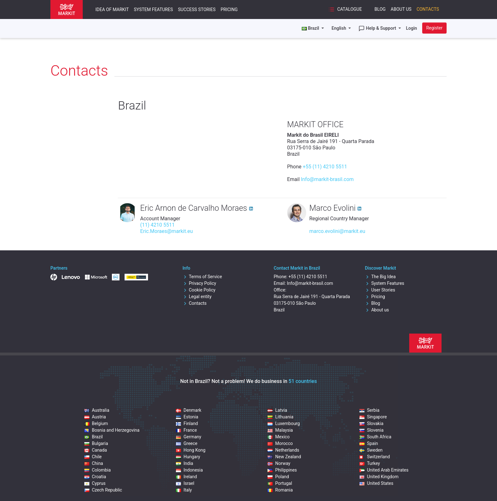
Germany (188, 436)
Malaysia (280, 430)
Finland (187, 423)
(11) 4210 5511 (157, 225)
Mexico (278, 436)
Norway (279, 463)
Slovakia (371, 423)
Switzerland (374, 456)
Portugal (280, 483)
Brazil (93, 436)
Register (434, 27)
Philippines (282, 470)
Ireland (186, 476)
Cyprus (95, 483)
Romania (280, 489)
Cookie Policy (199, 289)
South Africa (375, 436)
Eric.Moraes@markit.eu (166, 231)
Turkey (369, 463)
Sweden (371, 450)
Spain (368, 443)
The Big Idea (380, 276)
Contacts (427, 9)
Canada (95, 450)
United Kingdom (379, 476)
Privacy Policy (199, 283)
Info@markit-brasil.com (327, 179)
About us (377, 309)
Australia (96, 410)
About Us (401, 9)
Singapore (373, 416)
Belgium (96, 423)
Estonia (187, 416)
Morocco (280, 443)
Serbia (369, 410)
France (186, 430)
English (339, 28)
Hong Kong (190, 450)
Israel (185, 483)
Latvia (277, 410)
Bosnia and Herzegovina (112, 430)
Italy (184, 489)
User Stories (380, 289)
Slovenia (371, 430)
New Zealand (284, 456)
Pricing (229, 9)
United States (376, 483)
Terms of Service (202, 276)
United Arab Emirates (384, 470)
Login (411, 28)
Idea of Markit (112, 9)
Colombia (97, 470)
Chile (93, 456)
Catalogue (345, 9)
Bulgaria (96, 443)
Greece (186, 443)
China (93, 463)
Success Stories (196, 9)
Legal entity (197, 296)
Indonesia (189, 470)
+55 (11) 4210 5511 (325, 167)
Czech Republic (103, 489)
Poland (278, 476)
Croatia (95, 476)
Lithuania (280, 416)
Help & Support (377, 28)
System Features (153, 9)
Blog (380, 9)
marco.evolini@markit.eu (337, 231)
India (184, 463)
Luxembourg (284, 423)
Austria (95, 416)
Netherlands (283, 450)
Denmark (188, 410)
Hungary (188, 456)
